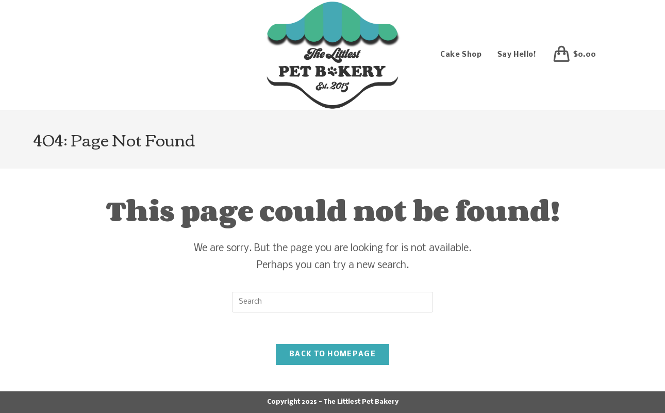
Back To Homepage (332, 354)
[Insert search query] (332, 302)
